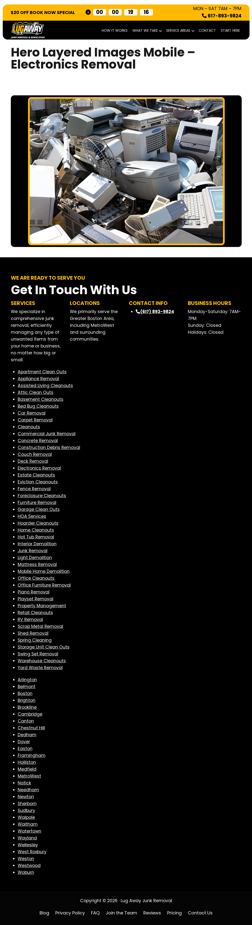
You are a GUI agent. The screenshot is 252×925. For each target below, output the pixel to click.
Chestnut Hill (31, 728)
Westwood (29, 865)
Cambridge (30, 714)
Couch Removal (35, 454)
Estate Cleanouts (36, 475)
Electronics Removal (39, 468)
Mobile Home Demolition (44, 571)
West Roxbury (32, 852)
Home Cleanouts (36, 530)
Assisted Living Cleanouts (45, 386)
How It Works (115, 30)
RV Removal (30, 619)
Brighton (26, 700)
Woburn (26, 872)
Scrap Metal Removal (40, 626)
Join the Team (121, 913)
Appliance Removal (38, 379)
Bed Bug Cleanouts (38, 406)
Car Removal (31, 413)
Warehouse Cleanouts (42, 661)
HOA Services (32, 516)
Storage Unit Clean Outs (44, 647)
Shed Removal (33, 633)
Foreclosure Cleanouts (42, 496)
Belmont (26, 687)
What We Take (147, 30)
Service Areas (180, 30)
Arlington (27, 680)
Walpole (26, 817)
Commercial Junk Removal (46, 434)
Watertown (29, 831)
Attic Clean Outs (35, 392)
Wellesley (28, 845)
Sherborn (27, 804)
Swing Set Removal (38, 654)
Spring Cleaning (35, 640)
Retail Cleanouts (35, 613)
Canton (26, 721)
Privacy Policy (70, 913)
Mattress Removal (37, 564)
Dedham (27, 735)
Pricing (174, 913)
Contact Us (200, 913)
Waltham (28, 824)
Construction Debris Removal (49, 447)
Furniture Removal (37, 503)
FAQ (95, 913)
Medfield (27, 769)
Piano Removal (33, 592)
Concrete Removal (38, 441)
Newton (26, 797)
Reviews (152, 913)
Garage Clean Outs (39, 509)
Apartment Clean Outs (42, 372)
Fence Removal (34, 489)
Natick (24, 783)
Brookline (27, 707)
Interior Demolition (37, 544)
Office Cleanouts (36, 578)
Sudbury (26, 810)
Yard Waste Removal (40, 668)
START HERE (230, 30)
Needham (28, 790)
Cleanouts (29, 427)
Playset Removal (35, 599)
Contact (207, 30)
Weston (26, 859)
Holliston (27, 762)
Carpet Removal (35, 420)
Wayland (27, 838)
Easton (25, 749)
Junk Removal (32, 551)
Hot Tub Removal (36, 537)
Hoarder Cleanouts (38, 523)
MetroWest (29, 776)
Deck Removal (33, 461)
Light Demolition (35, 558)
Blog (44, 913)
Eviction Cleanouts (38, 482)
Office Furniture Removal (44, 585)
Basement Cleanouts (40, 399)
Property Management (42, 606)
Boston (25, 693)
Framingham (31, 755)
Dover (24, 742)
